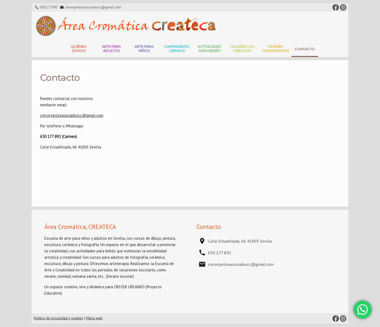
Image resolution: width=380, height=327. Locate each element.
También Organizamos (275, 48)
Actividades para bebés (209, 48)
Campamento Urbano (176, 48)
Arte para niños (144, 48)
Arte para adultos (111, 48)
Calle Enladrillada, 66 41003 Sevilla (240, 241)
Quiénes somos (79, 48)
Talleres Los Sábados (242, 48)
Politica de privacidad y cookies (58, 318)
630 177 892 (49, 7)
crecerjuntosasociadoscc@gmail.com (93, 7)
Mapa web (94, 318)
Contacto (304, 49)
